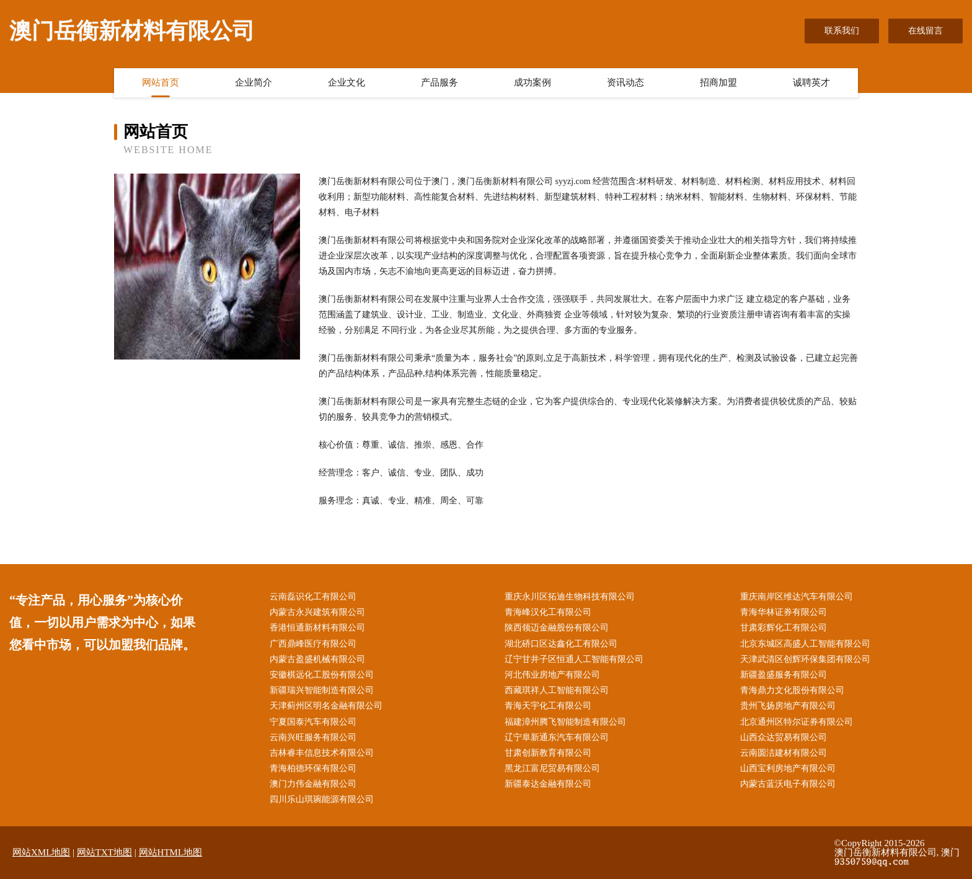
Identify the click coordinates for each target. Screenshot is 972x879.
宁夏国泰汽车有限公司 (313, 722)
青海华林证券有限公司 (783, 612)
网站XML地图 (41, 852)
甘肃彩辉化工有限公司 (783, 627)
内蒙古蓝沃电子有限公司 (788, 783)
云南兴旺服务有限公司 (313, 737)
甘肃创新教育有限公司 (548, 753)
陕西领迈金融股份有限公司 (557, 627)
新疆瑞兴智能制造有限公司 (322, 690)
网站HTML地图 (171, 852)
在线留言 (925, 30)
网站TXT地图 (104, 852)
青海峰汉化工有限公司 (548, 612)
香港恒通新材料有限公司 (317, 627)
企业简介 (253, 82)
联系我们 (841, 30)
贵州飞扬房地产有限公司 (788, 705)
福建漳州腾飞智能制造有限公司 (565, 722)
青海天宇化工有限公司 (548, 705)
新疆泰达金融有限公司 (548, 783)
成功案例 (532, 82)
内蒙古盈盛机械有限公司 (317, 659)
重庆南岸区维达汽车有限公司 (796, 596)
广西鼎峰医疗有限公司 (313, 643)
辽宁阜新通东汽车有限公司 (557, 737)
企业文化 (346, 82)
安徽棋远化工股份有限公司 (322, 674)
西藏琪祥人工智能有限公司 (557, 690)
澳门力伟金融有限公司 (313, 783)
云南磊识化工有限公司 (313, 596)
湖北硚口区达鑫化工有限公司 (561, 643)
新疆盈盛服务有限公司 (783, 674)
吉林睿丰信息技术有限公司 (322, 753)
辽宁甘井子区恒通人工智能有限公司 (574, 659)
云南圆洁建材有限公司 (783, 753)
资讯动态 (625, 82)
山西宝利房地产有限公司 (788, 768)
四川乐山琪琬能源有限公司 (322, 799)
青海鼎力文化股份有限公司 (792, 690)
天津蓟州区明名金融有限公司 (326, 705)
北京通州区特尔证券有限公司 (796, 722)
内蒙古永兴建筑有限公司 (317, 612)
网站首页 (160, 82)
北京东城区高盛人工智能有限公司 (805, 643)
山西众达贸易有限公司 (783, 737)
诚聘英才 (811, 82)
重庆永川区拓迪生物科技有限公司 (570, 596)
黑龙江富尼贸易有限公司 (552, 768)
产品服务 (439, 82)
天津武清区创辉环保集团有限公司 (805, 659)
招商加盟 (718, 82)
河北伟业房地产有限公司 (552, 674)
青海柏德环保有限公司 (313, 768)
